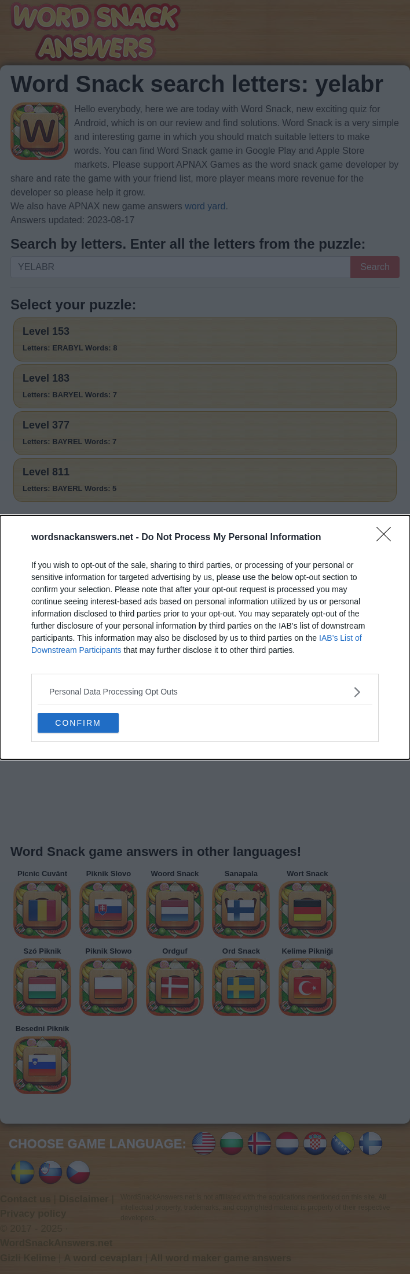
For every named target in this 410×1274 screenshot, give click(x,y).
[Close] (387, 537)
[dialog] (205, 637)
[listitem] (205, 691)
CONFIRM (78, 722)
